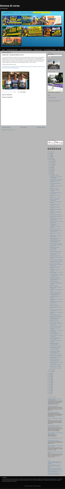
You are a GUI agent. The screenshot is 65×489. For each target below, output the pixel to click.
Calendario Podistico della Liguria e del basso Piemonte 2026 (55, 399)
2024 (50, 156)
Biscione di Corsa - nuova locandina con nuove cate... (56, 273)
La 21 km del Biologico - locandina (56, 259)
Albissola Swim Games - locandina (56, 316)
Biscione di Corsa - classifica (55, 197)
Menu (3, 49)
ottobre (51, 162)
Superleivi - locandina (53, 285)
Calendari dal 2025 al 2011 (12, 49)
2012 (50, 389)
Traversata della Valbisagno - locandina (55, 438)
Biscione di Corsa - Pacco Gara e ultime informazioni (56, 239)
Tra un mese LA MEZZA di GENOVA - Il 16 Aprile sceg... (56, 275)
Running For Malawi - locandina (55, 292)
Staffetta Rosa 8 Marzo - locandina (56, 355)
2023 (50, 158)
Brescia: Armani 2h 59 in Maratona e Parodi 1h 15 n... (56, 265)
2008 (50, 394)
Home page (23, 127)
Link (59, 49)
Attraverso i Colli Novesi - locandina (56, 261)
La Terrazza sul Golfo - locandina (55, 326)
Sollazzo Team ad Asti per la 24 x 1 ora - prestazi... (56, 193)
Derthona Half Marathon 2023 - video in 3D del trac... (55, 333)
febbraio (51, 369)
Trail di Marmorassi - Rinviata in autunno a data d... (55, 358)
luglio (51, 167)
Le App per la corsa (38, 49)
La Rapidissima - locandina (54, 277)
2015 (50, 384)
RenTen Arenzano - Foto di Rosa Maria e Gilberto (55, 236)
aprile (51, 172)
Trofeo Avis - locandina (54, 281)
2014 (50, 386)
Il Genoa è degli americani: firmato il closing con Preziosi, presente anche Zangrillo (54, 466)
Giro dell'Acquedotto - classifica (55, 345)
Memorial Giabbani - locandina (55, 322)
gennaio (51, 371)
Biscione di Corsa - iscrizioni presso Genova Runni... (56, 324)
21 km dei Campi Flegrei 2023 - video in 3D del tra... (55, 338)
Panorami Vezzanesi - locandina (55, 243)
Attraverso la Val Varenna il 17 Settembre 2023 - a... (55, 279)
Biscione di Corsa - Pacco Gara (55, 366)
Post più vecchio (41, 127)
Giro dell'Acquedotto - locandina (55, 364)
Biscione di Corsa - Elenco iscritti (55, 214)
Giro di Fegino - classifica (54, 175)
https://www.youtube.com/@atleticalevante (10, 67)
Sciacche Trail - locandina (54, 305)
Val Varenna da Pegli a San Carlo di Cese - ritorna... (56, 363)
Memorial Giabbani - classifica (53, 440)
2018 (50, 379)
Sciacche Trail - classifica (54, 188)
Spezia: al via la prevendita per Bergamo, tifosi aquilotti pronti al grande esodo (55, 469)
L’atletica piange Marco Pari (53, 406)
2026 (50, 153)
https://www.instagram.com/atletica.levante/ (36, 66)
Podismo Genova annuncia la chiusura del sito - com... (55, 360)
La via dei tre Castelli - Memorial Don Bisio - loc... (55, 310)
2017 (50, 381)
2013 (50, 387)
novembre (52, 161)
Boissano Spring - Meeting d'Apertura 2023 (54, 248)
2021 (50, 375)
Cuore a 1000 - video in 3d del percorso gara (55, 254)
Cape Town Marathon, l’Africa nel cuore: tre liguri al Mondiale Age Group (55, 426)
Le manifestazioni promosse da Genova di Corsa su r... (55, 241)
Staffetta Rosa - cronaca (54, 320)
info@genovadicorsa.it (52, 97)
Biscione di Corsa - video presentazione (54, 224)
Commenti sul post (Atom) (10, 129)
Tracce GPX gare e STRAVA (50, 49)
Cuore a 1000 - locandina (54, 349)
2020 (50, 376)
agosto (51, 165)
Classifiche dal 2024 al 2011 (26, 49)
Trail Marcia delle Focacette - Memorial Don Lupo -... (55, 318)
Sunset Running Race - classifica (56, 251)
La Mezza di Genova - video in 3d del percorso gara (56, 219)
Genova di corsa (10, 5)
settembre (52, 164)
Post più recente (6, 127)
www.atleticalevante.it (6, 66)
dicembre (51, 159)
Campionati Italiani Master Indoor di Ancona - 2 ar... (56, 302)
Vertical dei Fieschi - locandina (55, 314)
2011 (50, 390)
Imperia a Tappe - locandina (55, 255)
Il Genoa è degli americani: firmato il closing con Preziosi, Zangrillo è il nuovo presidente (55, 462)
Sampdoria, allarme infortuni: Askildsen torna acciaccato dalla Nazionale (55, 474)
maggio (51, 170)
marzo (51, 173)
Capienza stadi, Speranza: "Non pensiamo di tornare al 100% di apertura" (55, 471)
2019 (50, 378)
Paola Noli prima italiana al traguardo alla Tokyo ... (54, 344)
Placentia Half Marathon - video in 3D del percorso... (56, 231)
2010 (50, 392)
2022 (50, 373)
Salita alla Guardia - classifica (53, 412)
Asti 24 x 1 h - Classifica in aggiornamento (54, 200)
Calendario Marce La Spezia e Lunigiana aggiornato (55, 352)
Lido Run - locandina (53, 304)
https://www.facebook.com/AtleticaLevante (19, 66)
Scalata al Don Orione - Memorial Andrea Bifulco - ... (56, 177)
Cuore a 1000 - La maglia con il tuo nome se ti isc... (56, 217)
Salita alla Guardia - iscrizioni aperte (56, 179)
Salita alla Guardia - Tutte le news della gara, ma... (56, 288)
